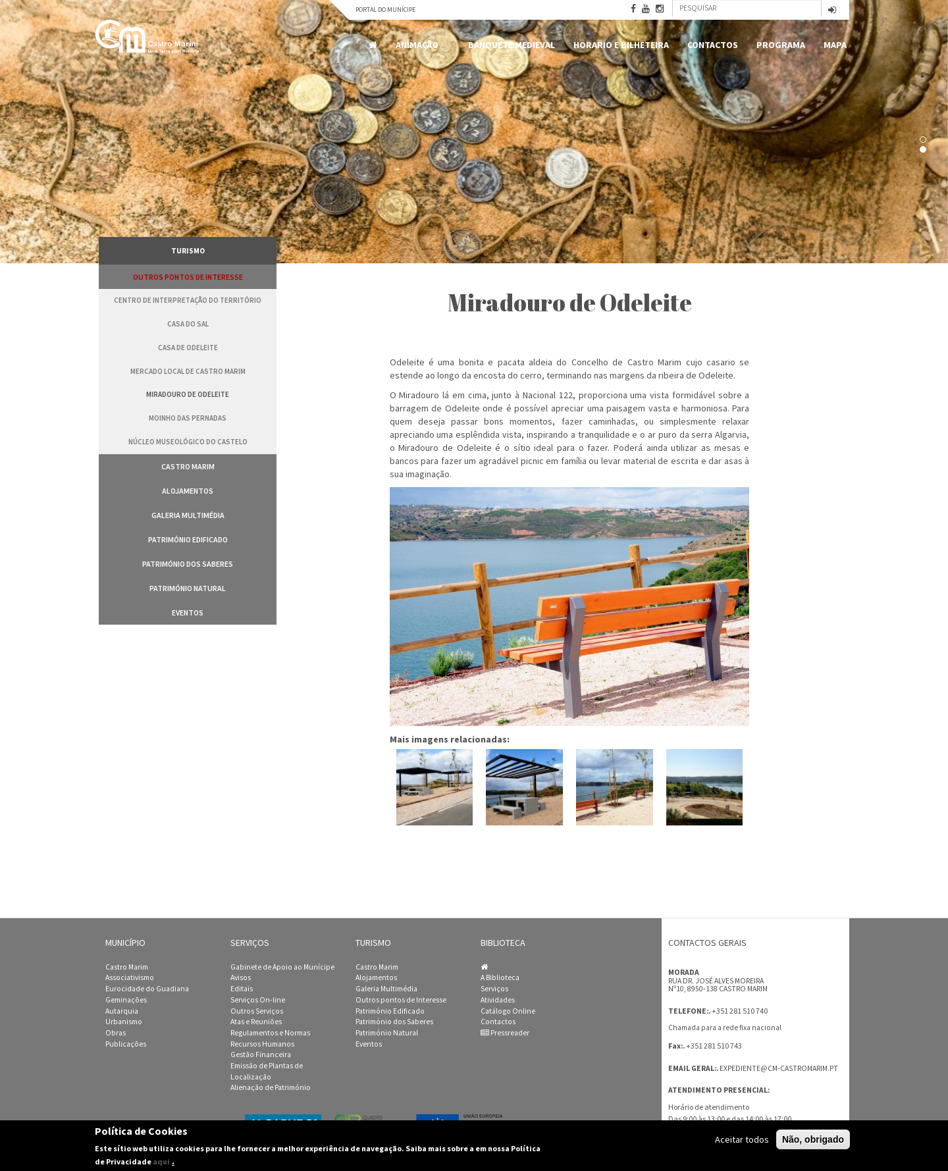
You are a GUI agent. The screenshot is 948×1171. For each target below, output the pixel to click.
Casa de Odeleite (188, 347)
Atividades (498, 999)
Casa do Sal (188, 323)
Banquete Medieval (511, 45)
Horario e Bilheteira (621, 45)
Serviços (494, 988)
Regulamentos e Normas (270, 1032)
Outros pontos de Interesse (188, 277)
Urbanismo (123, 1021)
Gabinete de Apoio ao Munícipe (282, 967)
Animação (419, 45)
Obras (115, 1032)
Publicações (125, 1044)
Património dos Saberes (187, 564)
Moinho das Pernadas (187, 418)
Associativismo (129, 977)
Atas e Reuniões (256, 1021)
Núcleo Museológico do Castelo (188, 441)
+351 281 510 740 (740, 1011)
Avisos (240, 977)
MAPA (835, 45)
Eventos (187, 612)
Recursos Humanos (262, 1044)
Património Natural (187, 588)
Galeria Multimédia (187, 515)
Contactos (712, 45)
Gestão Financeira (260, 1054)
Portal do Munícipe (385, 9)
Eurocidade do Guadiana (147, 988)
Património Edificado (188, 539)
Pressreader (505, 1032)
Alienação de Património (270, 1087)
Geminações (126, 999)
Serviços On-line (257, 999)
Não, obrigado (813, 1139)
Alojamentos (187, 491)
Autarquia (121, 1011)
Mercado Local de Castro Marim (188, 371)
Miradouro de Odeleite (187, 394)
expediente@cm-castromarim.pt (779, 1068)
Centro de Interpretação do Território (187, 300)
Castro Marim (188, 466)
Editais (241, 988)
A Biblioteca (500, 977)
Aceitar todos (742, 1139)
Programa (780, 45)
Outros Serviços (256, 1011)
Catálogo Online (508, 1011)
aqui (161, 1161)
